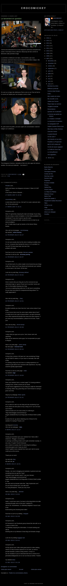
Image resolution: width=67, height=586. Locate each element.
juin (49, 76)
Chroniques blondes (50, 171)
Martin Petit (47, 196)
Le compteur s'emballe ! (54, 118)
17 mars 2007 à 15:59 (13, 195)
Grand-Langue (48, 189)
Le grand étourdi (52, 134)
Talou (45, 203)
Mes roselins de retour (53, 96)
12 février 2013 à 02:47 (14, 257)
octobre (50, 66)
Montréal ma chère (52, 86)
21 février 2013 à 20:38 (14, 327)
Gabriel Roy (47, 187)
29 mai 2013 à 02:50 (12, 516)
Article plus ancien (36, 569)
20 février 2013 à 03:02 (14, 275)
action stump (22, 344)
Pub (8, 176)
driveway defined (24, 272)
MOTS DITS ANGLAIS (53, 144)
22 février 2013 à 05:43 (14, 349)
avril (49, 81)
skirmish (21, 491)
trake (25, 370)
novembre (51, 63)
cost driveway (24, 230)
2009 (48, 53)
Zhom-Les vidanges (50, 212)
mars (49, 84)
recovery (15, 425)
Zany (21, 298)
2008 (48, 56)
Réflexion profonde (52, 88)
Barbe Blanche (48, 167)
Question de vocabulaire (54, 111)
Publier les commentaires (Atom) (18, 573)
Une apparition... (52, 154)
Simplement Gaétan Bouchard (52, 200)
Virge (45, 207)
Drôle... (49, 93)
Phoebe (7, 185)
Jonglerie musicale (52, 106)
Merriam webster (28, 252)
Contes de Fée (48, 174)
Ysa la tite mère (48, 209)
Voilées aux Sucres (52, 101)
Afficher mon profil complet (54, 30)
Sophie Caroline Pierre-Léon (55, 126)
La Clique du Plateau (50, 191)
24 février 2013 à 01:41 (14, 397)
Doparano (47, 180)
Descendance (51, 109)
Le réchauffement (52, 152)
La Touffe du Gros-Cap (53, 149)
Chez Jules (47, 169)
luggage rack (21, 537)
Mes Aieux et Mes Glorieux (55, 129)
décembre (51, 60)
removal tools (18, 346)
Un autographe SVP (53, 124)
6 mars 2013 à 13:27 (13, 429)
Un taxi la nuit (48, 205)
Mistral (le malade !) (50, 198)
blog (14, 459)
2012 (48, 45)
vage (14, 373)
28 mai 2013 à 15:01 (12, 494)
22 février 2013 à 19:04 (14, 375)
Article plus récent (6, 569)
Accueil (21, 569)
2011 (48, 48)
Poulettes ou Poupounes (54, 142)
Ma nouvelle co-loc (52, 99)
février (50, 157)
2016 (48, 38)
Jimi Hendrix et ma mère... (54, 139)
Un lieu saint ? (51, 136)
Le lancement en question (54, 121)
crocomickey (33, 8)
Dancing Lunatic (49, 176)
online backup (17, 232)
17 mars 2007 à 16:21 (13, 206)
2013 (48, 43)
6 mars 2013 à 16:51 (13, 464)
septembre (51, 68)
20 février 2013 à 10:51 (14, 301)
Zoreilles (46, 214)
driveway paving (25, 254)
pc (13, 461)
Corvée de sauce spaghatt (54, 147)
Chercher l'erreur (52, 131)
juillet (49, 73)
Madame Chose (48, 194)
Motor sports (21, 394)
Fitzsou (46, 185)
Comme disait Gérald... (54, 91)
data (20, 427)
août (49, 71)
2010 (48, 51)
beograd (25, 513)
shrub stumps (20, 324)
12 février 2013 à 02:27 (14, 235)
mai (49, 78)
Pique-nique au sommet (54, 104)
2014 (48, 40)
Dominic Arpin (48, 178)
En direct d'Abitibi (49, 183)
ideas (13, 559)
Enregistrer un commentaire (9, 566)
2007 (48, 58)
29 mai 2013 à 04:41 (12, 540)
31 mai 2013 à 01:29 (12, 562)
